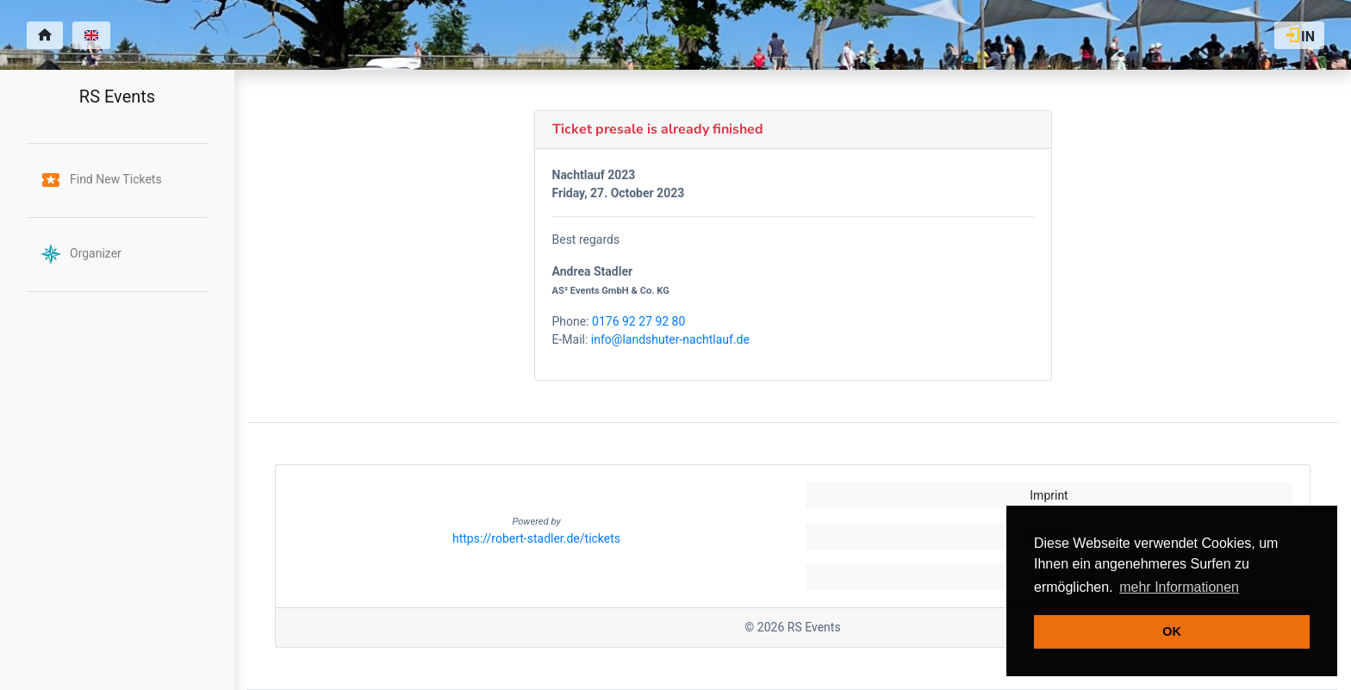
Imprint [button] (1049, 495)
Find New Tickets (101, 179)
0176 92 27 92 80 (638, 321)
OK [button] (1171, 631)
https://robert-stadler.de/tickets (536, 538)
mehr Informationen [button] (1179, 587)
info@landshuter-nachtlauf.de (670, 339)
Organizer (80, 253)
